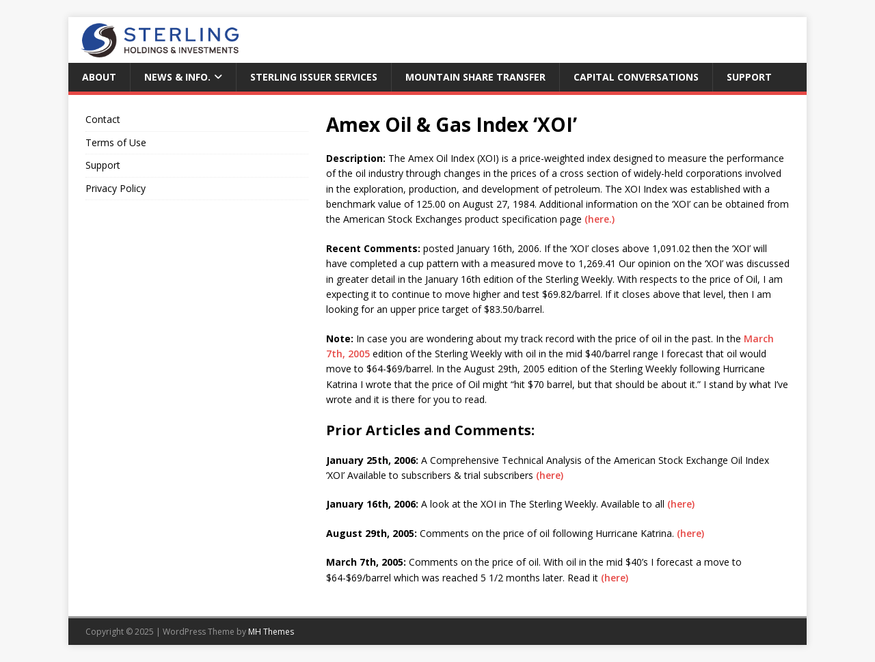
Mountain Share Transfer (475, 76)
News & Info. (177, 76)
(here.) (599, 218)
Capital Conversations (636, 76)
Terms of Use (115, 142)
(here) (548, 475)
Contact (102, 119)
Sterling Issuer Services (313, 76)
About (99, 76)
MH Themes (271, 631)
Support (749, 76)
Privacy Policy (115, 188)
